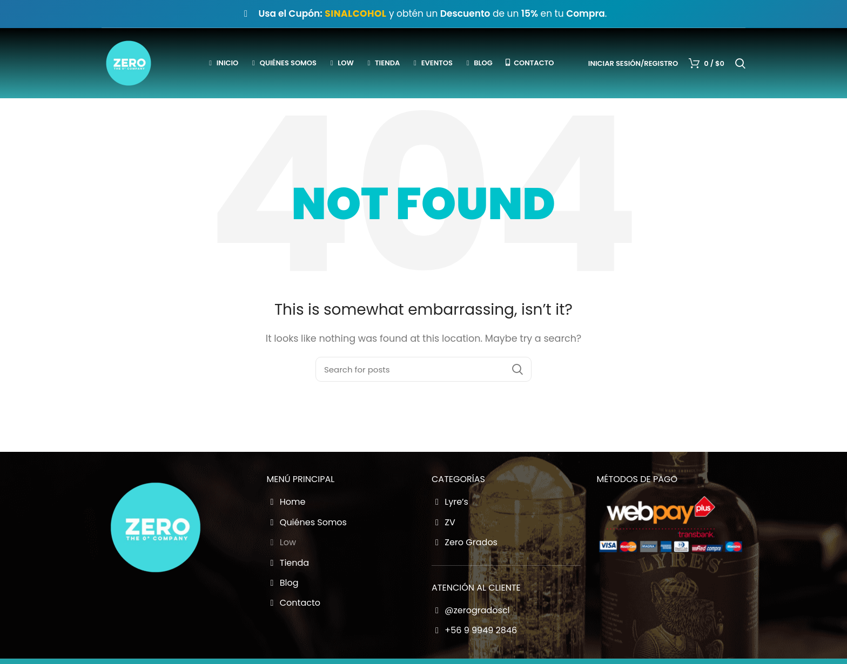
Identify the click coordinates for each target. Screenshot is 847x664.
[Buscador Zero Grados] (423, 369)
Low (282, 542)
